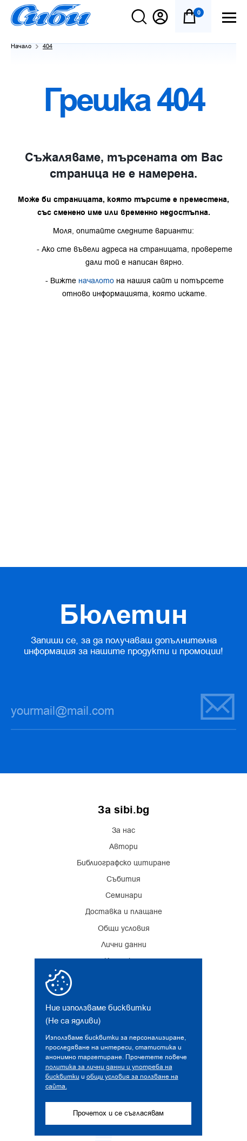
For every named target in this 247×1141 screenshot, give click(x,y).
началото (96, 281)
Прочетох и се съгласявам (118, 1113)
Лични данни (123, 945)
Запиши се (217, 706)
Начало (21, 46)
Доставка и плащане (123, 912)
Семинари (123, 896)
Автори (123, 847)
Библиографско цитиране (123, 863)
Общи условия (124, 929)
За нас (123, 831)
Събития (123, 879)
